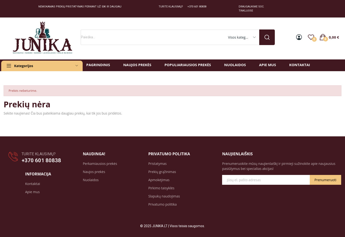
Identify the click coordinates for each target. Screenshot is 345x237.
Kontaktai (32, 183)
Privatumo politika (162, 204)
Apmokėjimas (159, 180)
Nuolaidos (91, 180)
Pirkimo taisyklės (161, 188)
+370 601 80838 (41, 160)
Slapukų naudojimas (164, 196)
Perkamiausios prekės (100, 163)
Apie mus (32, 192)
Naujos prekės (94, 171)
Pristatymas (157, 163)
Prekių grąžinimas (162, 171)
